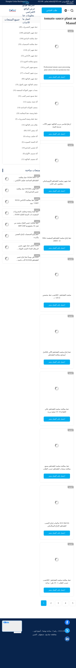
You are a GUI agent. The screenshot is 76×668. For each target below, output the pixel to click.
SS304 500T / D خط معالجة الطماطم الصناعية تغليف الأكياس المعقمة (27, 179)
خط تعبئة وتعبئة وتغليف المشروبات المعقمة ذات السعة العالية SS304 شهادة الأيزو (26, 213)
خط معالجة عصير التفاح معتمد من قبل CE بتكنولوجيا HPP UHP (26, 224)
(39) (28, 44)
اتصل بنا (26, 19)
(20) (27, 113)
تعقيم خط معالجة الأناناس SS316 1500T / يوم (27, 201)
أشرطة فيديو (29, 5)
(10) (30, 148)
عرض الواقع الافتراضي (29, 10)
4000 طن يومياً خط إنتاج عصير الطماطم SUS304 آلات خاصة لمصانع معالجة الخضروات (28, 259)
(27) (29, 73)
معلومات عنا (28, 15)
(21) (29, 62)
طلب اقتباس (51, 10)
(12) (30, 102)
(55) (29, 56)
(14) (29, 67)
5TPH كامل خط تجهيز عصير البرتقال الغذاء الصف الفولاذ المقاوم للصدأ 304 (28, 247)
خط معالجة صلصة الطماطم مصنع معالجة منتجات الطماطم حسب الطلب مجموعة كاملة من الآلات (57, 469)
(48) (28, 27)
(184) (29, 39)
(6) (30, 136)
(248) (28, 33)
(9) (26, 119)
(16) (25, 90)
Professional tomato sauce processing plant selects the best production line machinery (57, 70)
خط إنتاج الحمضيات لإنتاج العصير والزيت (27, 235)
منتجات (26, 2)
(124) (30, 50)
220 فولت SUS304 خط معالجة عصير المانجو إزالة (28, 190)
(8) (30, 154)
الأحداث (26, 22)
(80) (30, 79)
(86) (31, 131)
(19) (27, 85)
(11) (30, 159)
